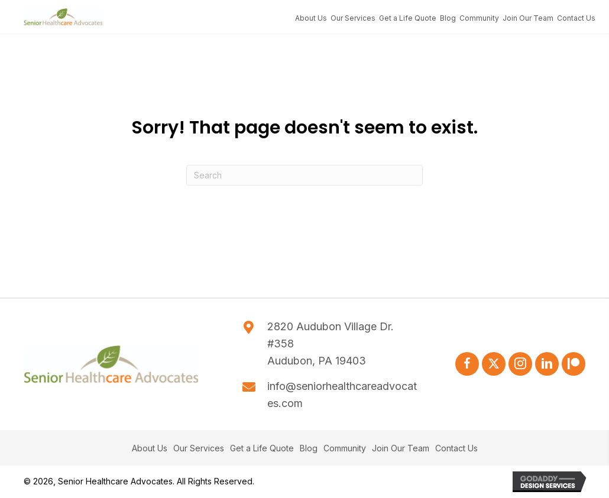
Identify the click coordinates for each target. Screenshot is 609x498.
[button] (467, 364)
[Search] (304, 175)
